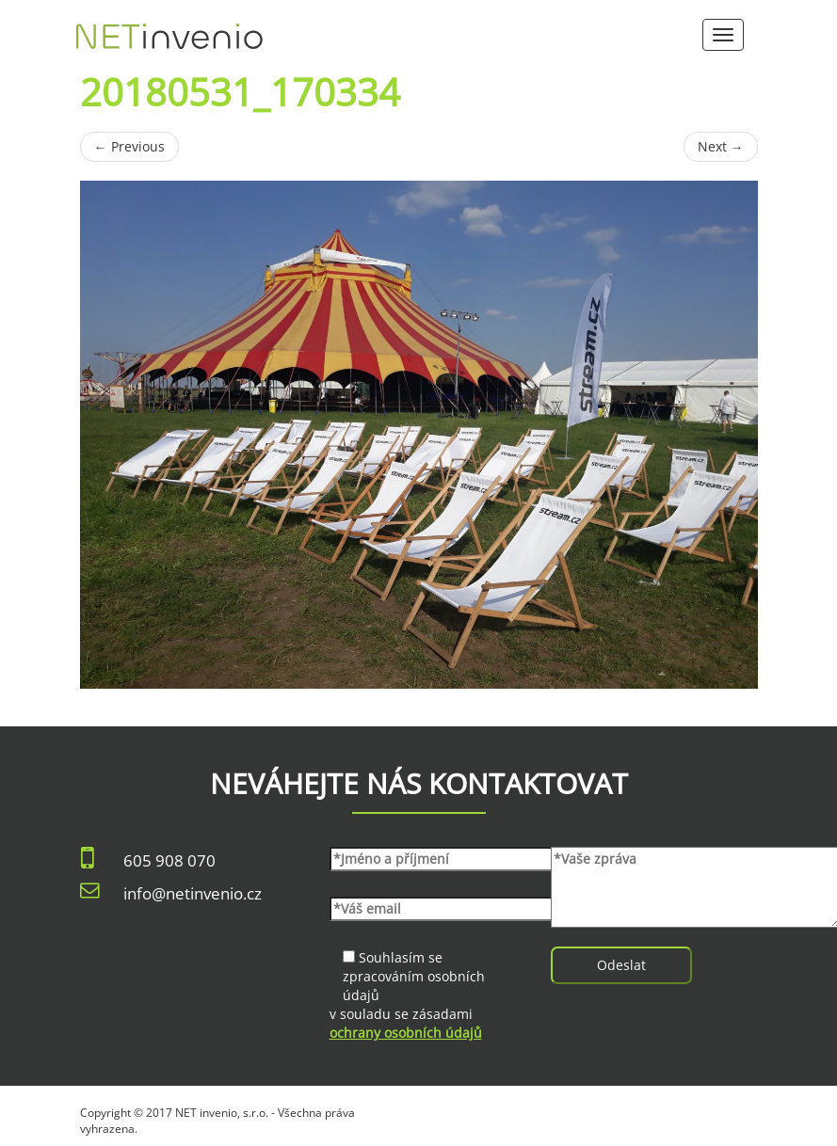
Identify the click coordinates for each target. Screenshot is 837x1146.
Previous (129, 146)
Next (721, 146)
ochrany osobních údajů (406, 1033)
